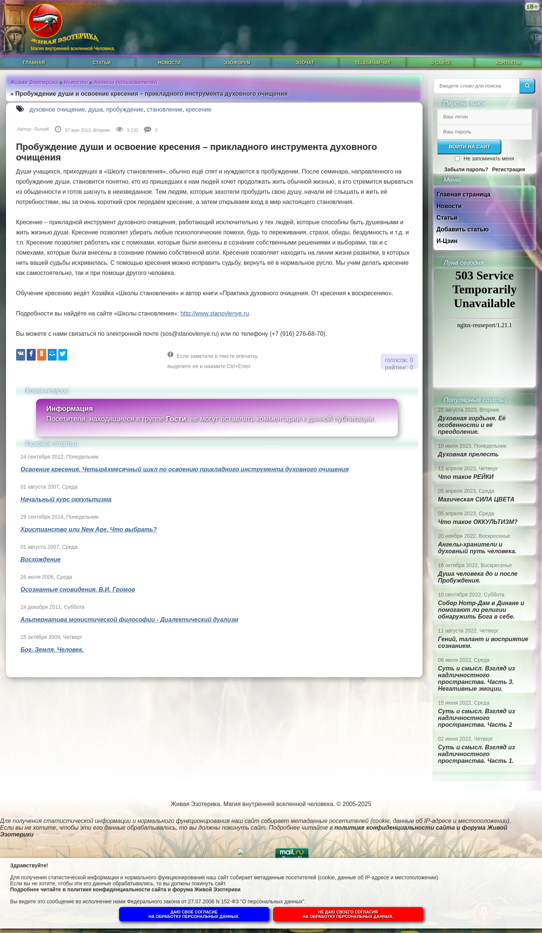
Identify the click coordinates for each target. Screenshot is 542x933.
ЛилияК (42, 129)
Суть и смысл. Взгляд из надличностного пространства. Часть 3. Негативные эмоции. (476, 678)
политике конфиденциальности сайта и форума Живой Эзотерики (153, 889)
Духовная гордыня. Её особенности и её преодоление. (472, 425)
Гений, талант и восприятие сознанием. (483, 642)
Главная (34, 62)
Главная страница (463, 194)
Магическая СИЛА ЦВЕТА (476, 499)
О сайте (440, 62)
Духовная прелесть (468, 454)
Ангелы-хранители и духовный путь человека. (477, 547)
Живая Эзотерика (35, 82)
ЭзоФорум (237, 62)
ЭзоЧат (305, 62)
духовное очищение (57, 109)
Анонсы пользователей (125, 82)
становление (165, 109)
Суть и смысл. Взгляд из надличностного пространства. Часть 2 (476, 718)
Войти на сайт (469, 146)
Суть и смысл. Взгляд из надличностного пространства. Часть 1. (476, 754)
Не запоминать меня (488, 159)
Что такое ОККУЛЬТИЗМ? (478, 522)
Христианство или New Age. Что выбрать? (89, 529)
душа (95, 109)
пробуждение (124, 109)
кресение (198, 109)
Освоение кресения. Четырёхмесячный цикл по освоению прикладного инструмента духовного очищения (185, 469)
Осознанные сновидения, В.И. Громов (78, 589)
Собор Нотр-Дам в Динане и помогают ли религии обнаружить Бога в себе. (481, 610)
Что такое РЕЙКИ (466, 477)
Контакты (508, 62)
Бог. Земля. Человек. (52, 649)
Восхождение (41, 559)
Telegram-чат (372, 62)
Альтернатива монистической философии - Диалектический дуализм (130, 619)
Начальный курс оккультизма (66, 499)
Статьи (102, 62)
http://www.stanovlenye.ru (215, 313)
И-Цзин (446, 241)
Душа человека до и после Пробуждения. (478, 577)
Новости (169, 62)
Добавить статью (462, 229)
